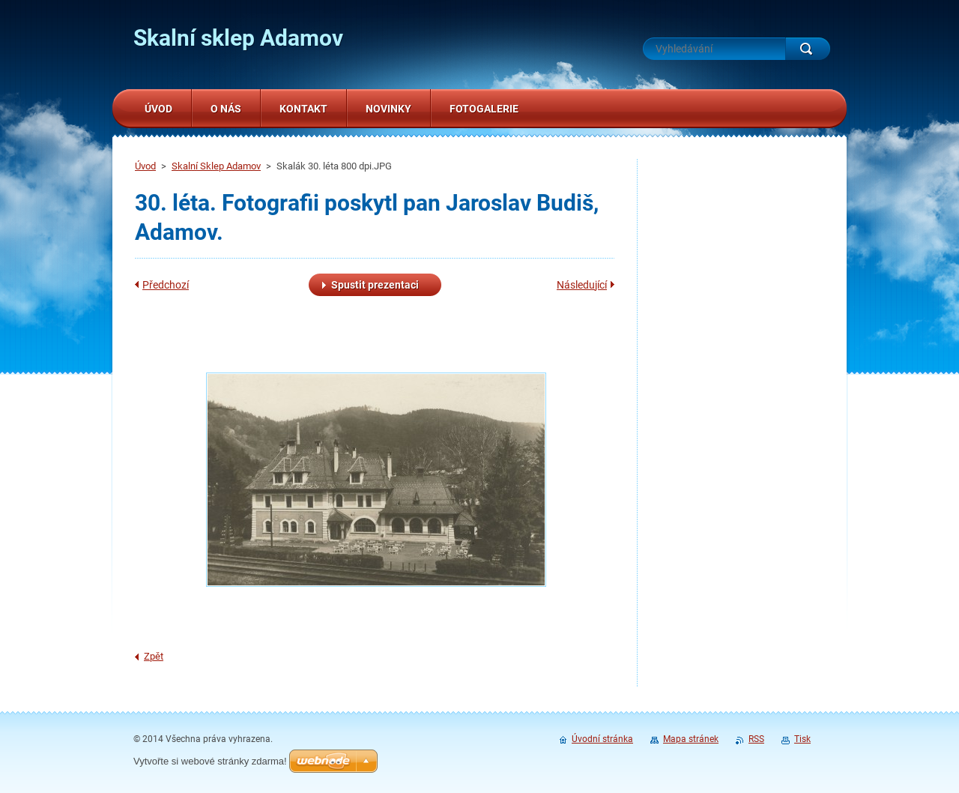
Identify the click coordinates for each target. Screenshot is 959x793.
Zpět (153, 656)
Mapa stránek (691, 739)
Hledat (807, 48)
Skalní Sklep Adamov (216, 166)
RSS (756, 739)
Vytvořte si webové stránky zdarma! (210, 761)
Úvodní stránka (602, 739)
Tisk (802, 739)
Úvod (145, 166)
